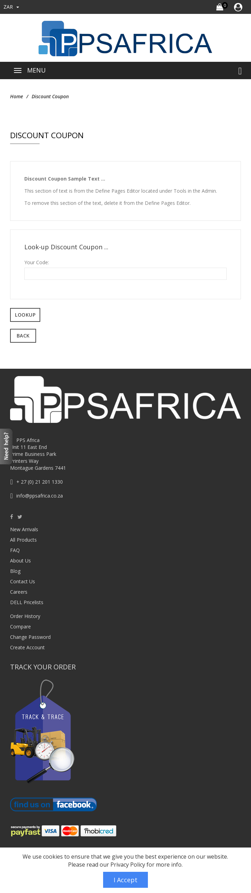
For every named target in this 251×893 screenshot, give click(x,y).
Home (16, 96)
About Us (20, 560)
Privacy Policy (127, 864)
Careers (18, 592)
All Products (23, 539)
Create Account (27, 647)
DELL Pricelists (26, 602)
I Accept (125, 880)
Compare (20, 626)
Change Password (30, 637)
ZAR (11, 6)
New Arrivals (24, 529)
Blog (15, 571)
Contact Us (22, 581)
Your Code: (36, 262)
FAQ (15, 550)
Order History (25, 616)
